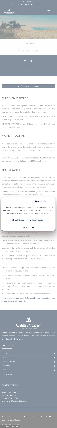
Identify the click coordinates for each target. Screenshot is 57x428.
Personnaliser (28, 227)
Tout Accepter (37, 220)
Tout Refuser (18, 220)
